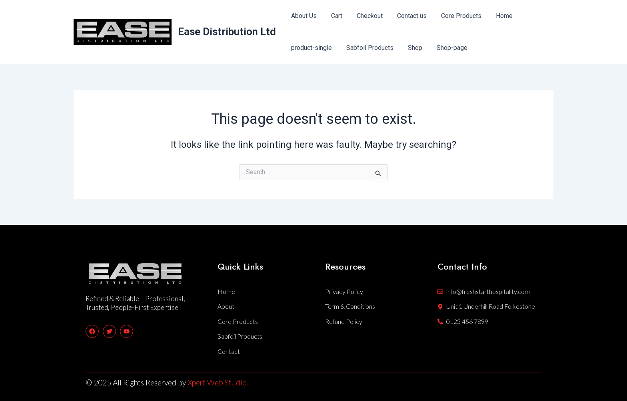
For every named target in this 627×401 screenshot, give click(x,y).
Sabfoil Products (367, 48)
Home (495, 16)
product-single (310, 48)
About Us (303, 16)
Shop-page (446, 48)
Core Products (454, 16)
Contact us (406, 16)
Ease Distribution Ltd (227, 32)
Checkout (366, 16)
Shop (411, 48)
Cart (334, 16)
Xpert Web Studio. (218, 382)
